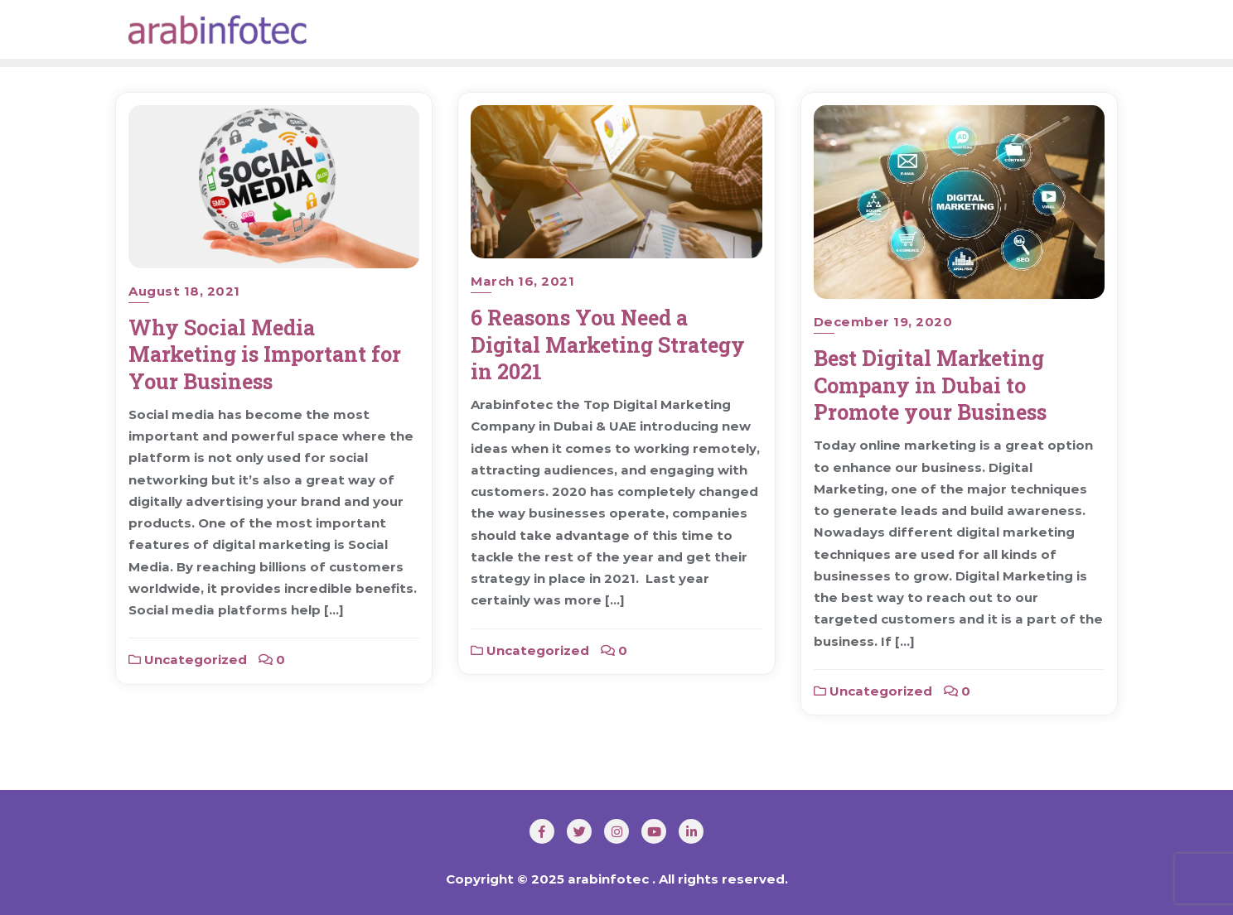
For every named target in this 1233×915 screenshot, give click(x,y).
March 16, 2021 (522, 281)
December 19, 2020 (883, 322)
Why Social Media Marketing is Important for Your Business (264, 354)
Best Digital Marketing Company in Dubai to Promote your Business (930, 385)
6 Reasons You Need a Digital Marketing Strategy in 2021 (608, 344)
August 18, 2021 (184, 291)
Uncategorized (187, 659)
